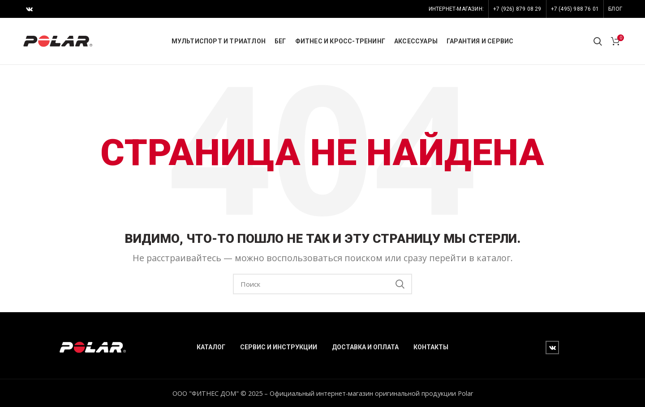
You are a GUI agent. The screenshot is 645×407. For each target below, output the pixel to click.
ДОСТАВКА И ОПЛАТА (365, 347)
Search (400, 284)
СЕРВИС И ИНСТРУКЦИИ (278, 347)
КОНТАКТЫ (430, 347)
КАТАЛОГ (211, 347)
